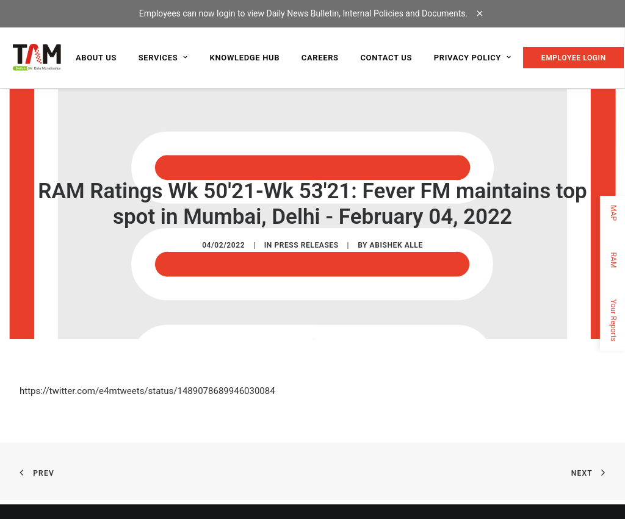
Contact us (386, 57)
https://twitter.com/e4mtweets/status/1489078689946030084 (147, 390)
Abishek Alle (396, 244)
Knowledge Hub (245, 57)
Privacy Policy (472, 57)
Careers (320, 57)
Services (163, 57)
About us (96, 57)
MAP (613, 213)
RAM (613, 260)
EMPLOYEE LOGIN (573, 58)
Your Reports (613, 320)
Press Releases (306, 244)
